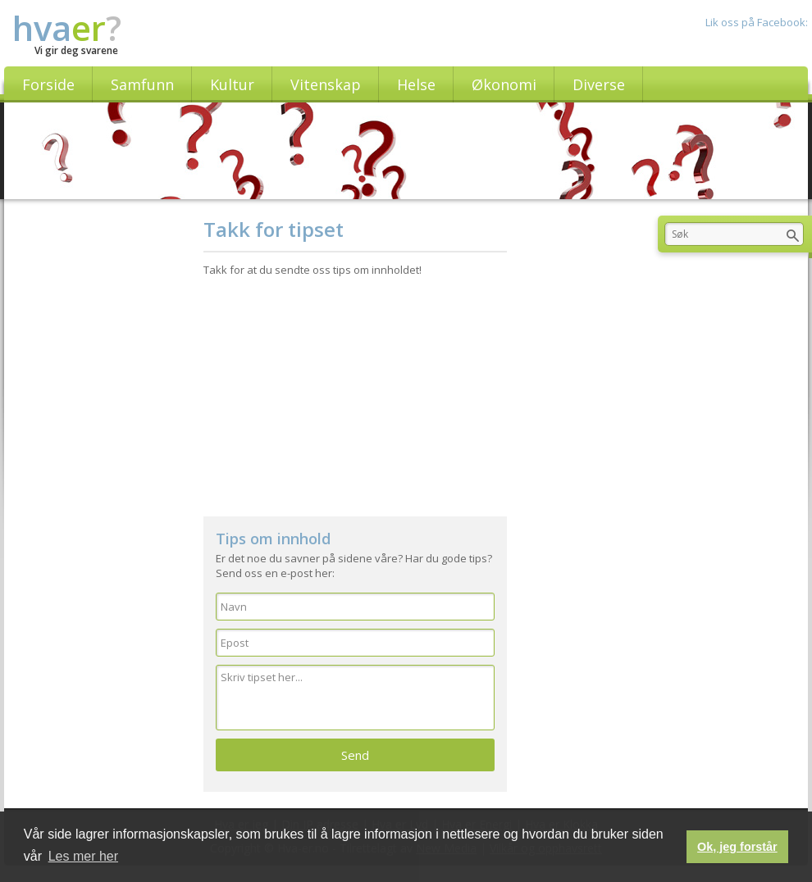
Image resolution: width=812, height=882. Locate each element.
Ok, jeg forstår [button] (737, 846)
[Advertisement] (356, 389)
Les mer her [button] (83, 856)
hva (66, 27)
